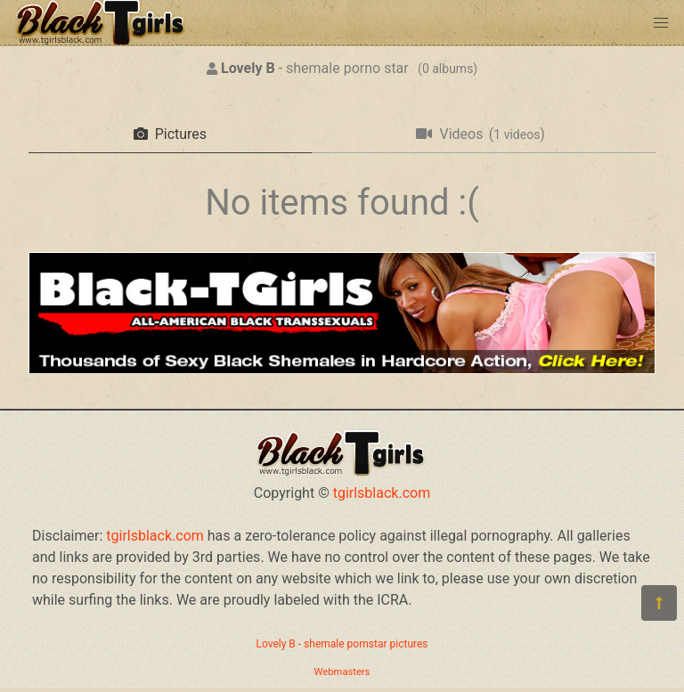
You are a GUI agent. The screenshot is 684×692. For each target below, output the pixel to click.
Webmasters (342, 672)
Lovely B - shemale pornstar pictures (342, 644)
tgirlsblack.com (382, 492)
